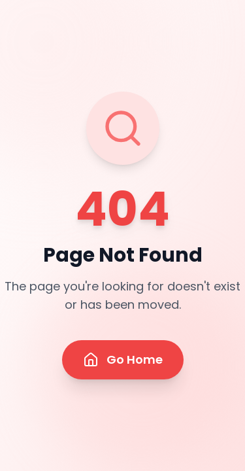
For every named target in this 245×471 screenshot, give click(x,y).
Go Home (123, 359)
